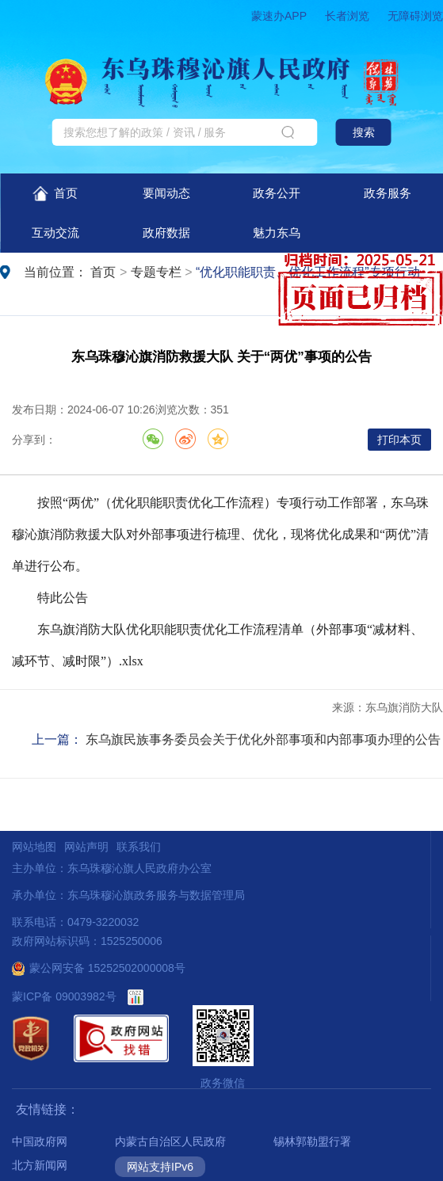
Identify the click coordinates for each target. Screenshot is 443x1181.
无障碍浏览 (415, 16)
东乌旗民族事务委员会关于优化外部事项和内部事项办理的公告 (263, 739)
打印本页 (399, 439)
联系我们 (138, 846)
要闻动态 (166, 193)
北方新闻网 (39, 1165)
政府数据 (166, 232)
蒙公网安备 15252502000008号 (98, 968)
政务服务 (387, 193)
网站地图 (34, 846)
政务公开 (276, 193)
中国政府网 (39, 1141)
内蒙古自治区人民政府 (170, 1141)
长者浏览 (347, 16)
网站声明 (86, 846)
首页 (55, 193)
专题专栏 (156, 272)
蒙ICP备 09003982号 (64, 996)
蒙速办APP (279, 16)
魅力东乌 (276, 232)
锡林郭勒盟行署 (312, 1141)
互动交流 (55, 232)
